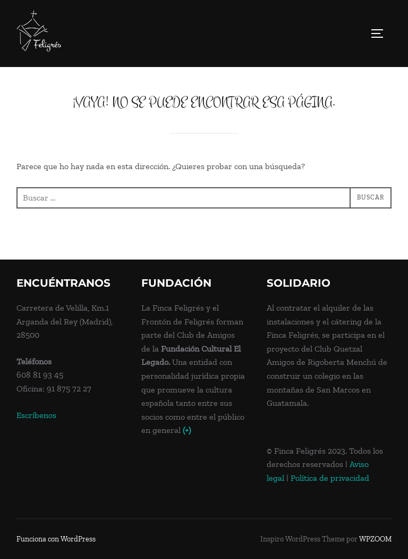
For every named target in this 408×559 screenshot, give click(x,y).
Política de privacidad (330, 478)
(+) (187, 430)
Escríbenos (36, 415)
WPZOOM (375, 539)
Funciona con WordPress (56, 539)
